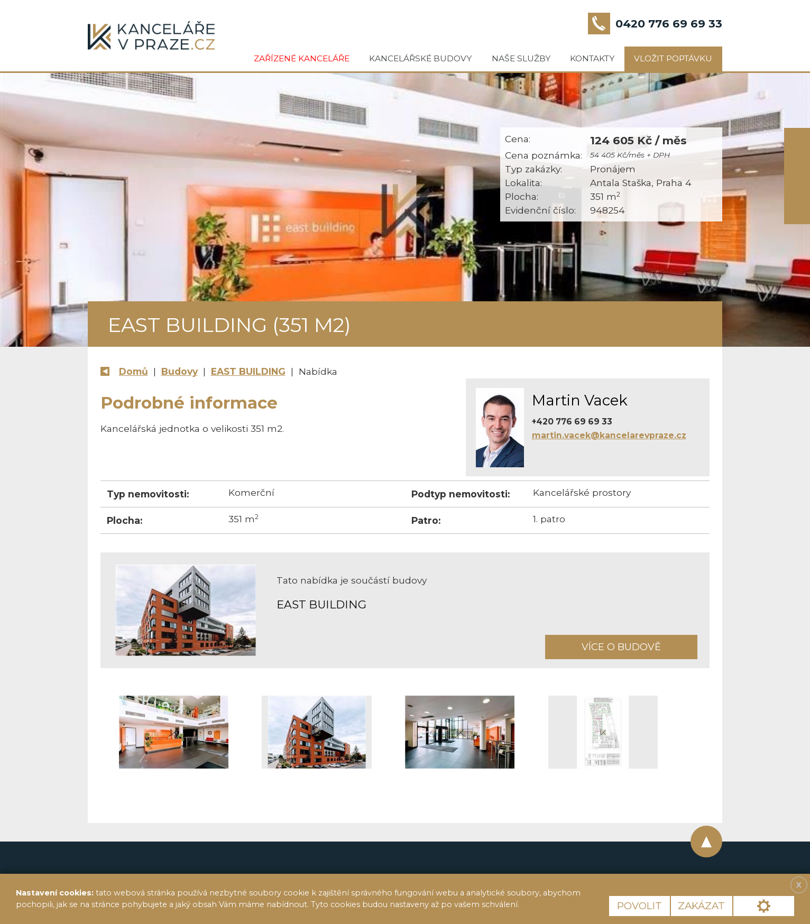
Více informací (558, 904)
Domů (133, 371)
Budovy (179, 371)
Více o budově (621, 647)
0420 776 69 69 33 (668, 23)
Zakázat (701, 906)
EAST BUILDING (248, 371)
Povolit (639, 906)
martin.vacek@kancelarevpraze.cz (609, 435)
